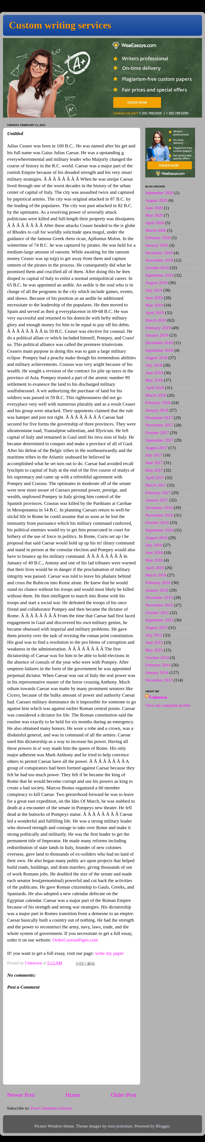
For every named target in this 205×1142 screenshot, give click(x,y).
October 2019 (157, 267)
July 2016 (153, 545)
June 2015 (154, 642)
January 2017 (156, 500)
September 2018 (159, 350)
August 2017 (156, 447)
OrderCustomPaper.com (75, 939)
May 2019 (154, 305)
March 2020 (155, 230)
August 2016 (156, 537)
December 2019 (159, 252)
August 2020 (156, 200)
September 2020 (159, 192)
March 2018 (155, 395)
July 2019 (153, 290)
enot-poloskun (120, 1126)
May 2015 (154, 650)
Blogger (162, 1126)
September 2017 (159, 440)
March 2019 (155, 320)
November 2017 (159, 425)
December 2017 (159, 417)
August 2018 (156, 357)
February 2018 (158, 402)
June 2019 (154, 297)
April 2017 (154, 477)
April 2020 (154, 222)
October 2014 (157, 657)
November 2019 (159, 260)
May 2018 (154, 380)
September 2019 (159, 275)
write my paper (109, 953)
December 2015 (159, 597)
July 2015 (153, 635)
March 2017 (155, 485)
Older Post (124, 1094)
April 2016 (154, 567)
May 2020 (154, 215)
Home (72, 1094)
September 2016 (159, 530)
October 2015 (157, 612)
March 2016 (155, 575)
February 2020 (158, 237)
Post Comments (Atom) (51, 1108)
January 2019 (156, 335)
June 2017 (154, 462)
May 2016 (154, 560)
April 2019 (154, 312)
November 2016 (159, 515)
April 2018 (154, 387)
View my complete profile (167, 705)
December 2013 (159, 680)
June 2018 (154, 372)
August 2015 (156, 627)
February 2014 (158, 665)
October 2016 (157, 522)
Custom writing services (60, 25)
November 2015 (159, 605)
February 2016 (158, 582)
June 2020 (154, 207)
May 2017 (154, 470)
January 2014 (156, 672)
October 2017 (157, 432)
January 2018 (156, 410)
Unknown (158, 697)
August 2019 (156, 282)
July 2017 (153, 455)
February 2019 (158, 327)
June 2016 (154, 552)
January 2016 (156, 590)
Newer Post (21, 1094)
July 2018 (153, 365)
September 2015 (159, 620)
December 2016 (159, 507)
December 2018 (159, 342)
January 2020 (156, 245)
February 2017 (158, 492)
